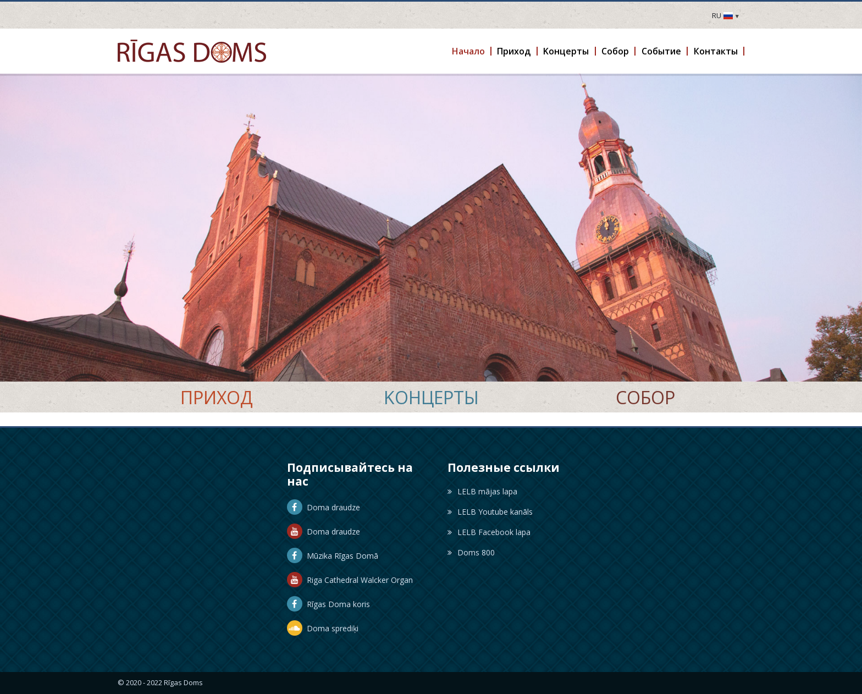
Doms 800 (471, 552)
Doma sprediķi (322, 628)
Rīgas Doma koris (328, 604)
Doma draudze (323, 507)
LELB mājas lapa (482, 491)
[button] (468, 51)
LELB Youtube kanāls (490, 511)
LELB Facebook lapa (489, 532)
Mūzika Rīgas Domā (332, 555)
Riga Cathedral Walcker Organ (350, 580)
